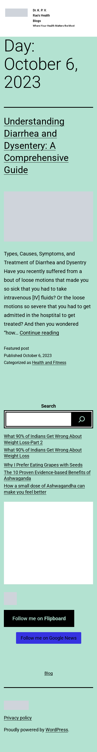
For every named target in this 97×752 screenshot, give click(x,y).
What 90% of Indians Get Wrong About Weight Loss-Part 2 (43, 439)
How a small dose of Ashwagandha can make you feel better (44, 488)
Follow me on (39, 618)
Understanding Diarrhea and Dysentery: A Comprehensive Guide (36, 145)
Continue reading (39, 333)
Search (48, 406)
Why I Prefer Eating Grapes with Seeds (43, 465)
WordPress (57, 729)
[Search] (82, 419)
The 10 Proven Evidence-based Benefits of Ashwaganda (47, 475)
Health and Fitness (49, 362)
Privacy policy (18, 717)
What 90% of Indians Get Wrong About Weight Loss (43, 453)
